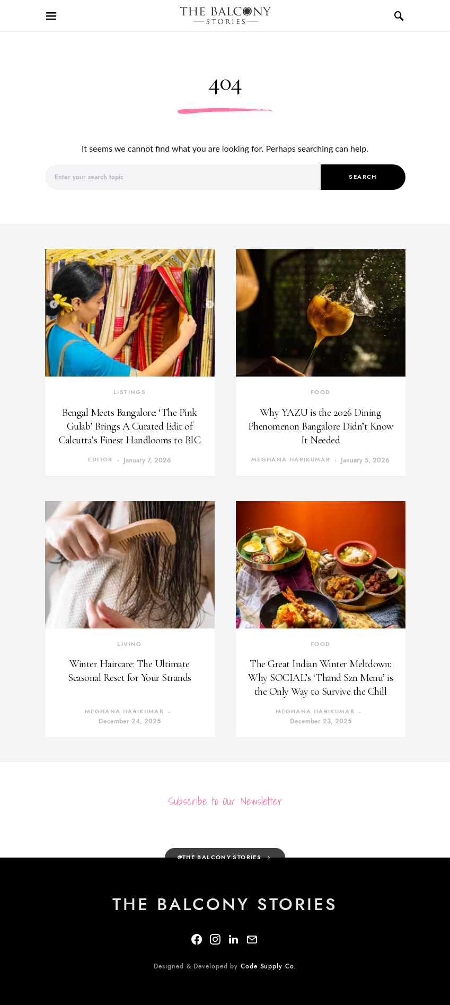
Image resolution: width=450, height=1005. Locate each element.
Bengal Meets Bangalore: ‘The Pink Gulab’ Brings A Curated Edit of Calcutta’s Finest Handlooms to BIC (129, 426)
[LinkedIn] (233, 939)
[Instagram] (215, 939)
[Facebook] (196, 939)
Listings (129, 392)
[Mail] (251, 939)
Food (321, 392)
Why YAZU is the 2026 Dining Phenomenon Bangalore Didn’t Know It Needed (320, 426)
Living (129, 644)
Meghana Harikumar (290, 460)
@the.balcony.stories (220, 857)
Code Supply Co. (268, 966)
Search (362, 177)
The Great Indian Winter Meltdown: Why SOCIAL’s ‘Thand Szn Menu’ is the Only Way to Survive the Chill (320, 678)
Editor (100, 460)
